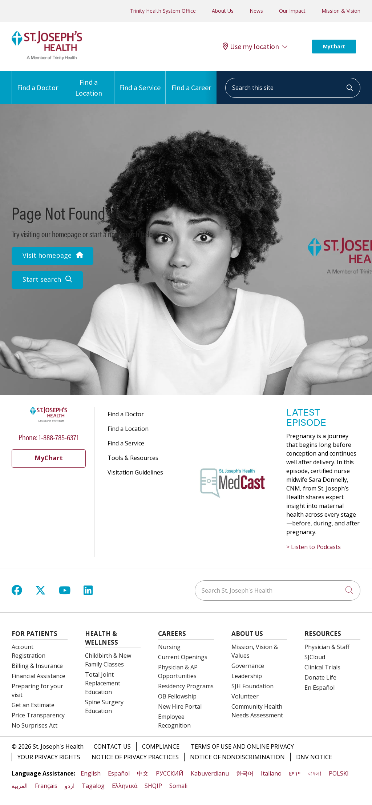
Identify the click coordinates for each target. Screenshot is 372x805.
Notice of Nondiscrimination (237, 757)
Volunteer (245, 696)
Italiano (271, 773)
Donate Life (320, 677)
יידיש (294, 773)
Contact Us (112, 746)
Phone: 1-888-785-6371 (49, 436)
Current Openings (182, 657)
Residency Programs (186, 686)
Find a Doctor (37, 81)
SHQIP (153, 786)
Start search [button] (47, 279)
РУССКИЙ (169, 773)
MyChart (334, 46)
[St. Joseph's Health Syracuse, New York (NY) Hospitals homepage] (47, 58)
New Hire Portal (180, 706)
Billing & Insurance (37, 666)
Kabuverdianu (210, 773)
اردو (69, 786)
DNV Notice (314, 757)
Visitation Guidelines (135, 472)
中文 (143, 773)
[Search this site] (292, 88)
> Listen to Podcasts (313, 547)
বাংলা (315, 773)
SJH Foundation (252, 686)
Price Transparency (38, 715)
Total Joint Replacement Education (102, 683)
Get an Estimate (33, 705)
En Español (319, 688)
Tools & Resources (133, 458)
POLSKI (339, 773)
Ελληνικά (124, 786)
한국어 (245, 773)
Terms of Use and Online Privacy (242, 746)
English (91, 773)
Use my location (251, 46)
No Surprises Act (34, 725)
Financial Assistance (38, 676)
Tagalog (93, 786)
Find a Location (88, 84)
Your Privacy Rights (48, 757)
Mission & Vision (341, 10)
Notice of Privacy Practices (135, 757)
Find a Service (139, 81)
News (256, 10)
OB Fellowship (177, 696)
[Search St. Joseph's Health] (277, 590)
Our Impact (292, 10)
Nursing (169, 647)
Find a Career (191, 81)
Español (119, 773)
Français (46, 786)
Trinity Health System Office (163, 10)
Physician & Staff (326, 647)
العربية (20, 786)
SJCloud (314, 657)
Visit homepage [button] (52, 255)
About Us (223, 10)
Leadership (246, 676)
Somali (178, 786)
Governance (247, 666)
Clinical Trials (322, 667)
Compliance (160, 746)
